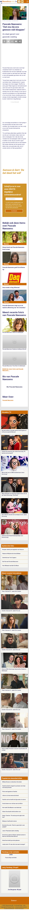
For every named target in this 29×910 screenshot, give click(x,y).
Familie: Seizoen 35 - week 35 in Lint (11, 709)
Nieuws (6, 244)
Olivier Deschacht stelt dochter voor (11, 811)
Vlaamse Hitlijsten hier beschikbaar (11, 553)
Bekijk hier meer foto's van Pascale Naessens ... (12, 369)
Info (24, 905)
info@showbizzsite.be (21, 907)
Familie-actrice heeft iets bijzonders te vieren (14, 799)
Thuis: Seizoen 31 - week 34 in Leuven (11, 591)
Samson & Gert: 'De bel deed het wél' (13, 171)
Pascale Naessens (7, 400)
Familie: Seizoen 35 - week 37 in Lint (11, 610)
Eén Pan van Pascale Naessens (10, 561)
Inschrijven (14, 211)
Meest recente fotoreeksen (11, 573)
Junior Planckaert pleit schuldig (10, 830)
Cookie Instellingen (9, 908)
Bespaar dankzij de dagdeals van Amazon (13, 549)
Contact (14, 900)
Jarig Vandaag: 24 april (10, 867)
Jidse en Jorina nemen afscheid (10, 795)
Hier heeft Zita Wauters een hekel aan (11, 807)
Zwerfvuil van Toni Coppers (9, 557)
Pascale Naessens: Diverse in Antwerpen (12, 332)
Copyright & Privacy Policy (7, 907)
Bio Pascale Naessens (14, 387)
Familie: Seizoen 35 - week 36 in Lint (11, 649)
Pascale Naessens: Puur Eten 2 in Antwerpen (13, 365)
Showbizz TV (6, 412)
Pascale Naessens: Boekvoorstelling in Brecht (14, 349)
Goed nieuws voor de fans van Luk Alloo (12, 803)
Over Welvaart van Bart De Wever (10, 565)
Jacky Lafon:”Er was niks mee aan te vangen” (13, 844)
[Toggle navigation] (27, 1)
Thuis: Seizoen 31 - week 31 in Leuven (11, 729)
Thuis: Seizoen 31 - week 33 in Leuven (11, 630)
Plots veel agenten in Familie (9, 791)
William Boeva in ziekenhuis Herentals (12, 782)
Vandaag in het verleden (10, 852)
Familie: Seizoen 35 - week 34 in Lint (11, 769)
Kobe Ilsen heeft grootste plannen (11, 840)
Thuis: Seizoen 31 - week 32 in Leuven (11, 690)
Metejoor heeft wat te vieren (9, 821)
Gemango (21, 908)
